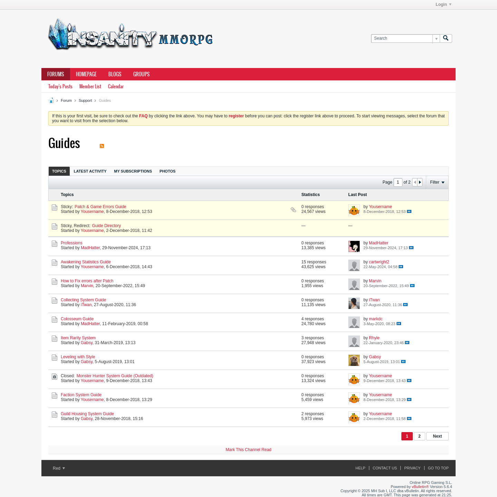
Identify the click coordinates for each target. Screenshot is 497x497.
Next (437, 436)
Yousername (92, 211)
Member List (90, 86)
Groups (141, 74)
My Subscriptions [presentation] (133, 171)
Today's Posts (60, 86)
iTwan (86, 304)
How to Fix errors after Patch (87, 281)
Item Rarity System (78, 337)
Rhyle (374, 337)
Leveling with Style (78, 356)
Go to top (438, 468)
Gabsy (86, 342)
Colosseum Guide (77, 318)
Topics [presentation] (59, 171)
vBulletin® (420, 487)
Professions (71, 243)
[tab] (59, 171)
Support (85, 100)
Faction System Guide (81, 394)
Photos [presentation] (167, 171)
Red (59, 468)
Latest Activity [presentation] (90, 171)
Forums (55, 74)
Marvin (87, 285)
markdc (375, 318)
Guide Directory (106, 225)
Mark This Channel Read (249, 449)
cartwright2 (379, 262)
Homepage (86, 74)
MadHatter (90, 247)
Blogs (114, 74)
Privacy (412, 468)
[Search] (405, 38)
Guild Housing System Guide (87, 413)
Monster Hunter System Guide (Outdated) (115, 375)
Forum (66, 100)
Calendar (116, 86)
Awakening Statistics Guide (86, 262)
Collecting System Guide (83, 300)
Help (360, 468)
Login (443, 4)
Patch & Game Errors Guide (100, 206)
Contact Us (385, 468)
